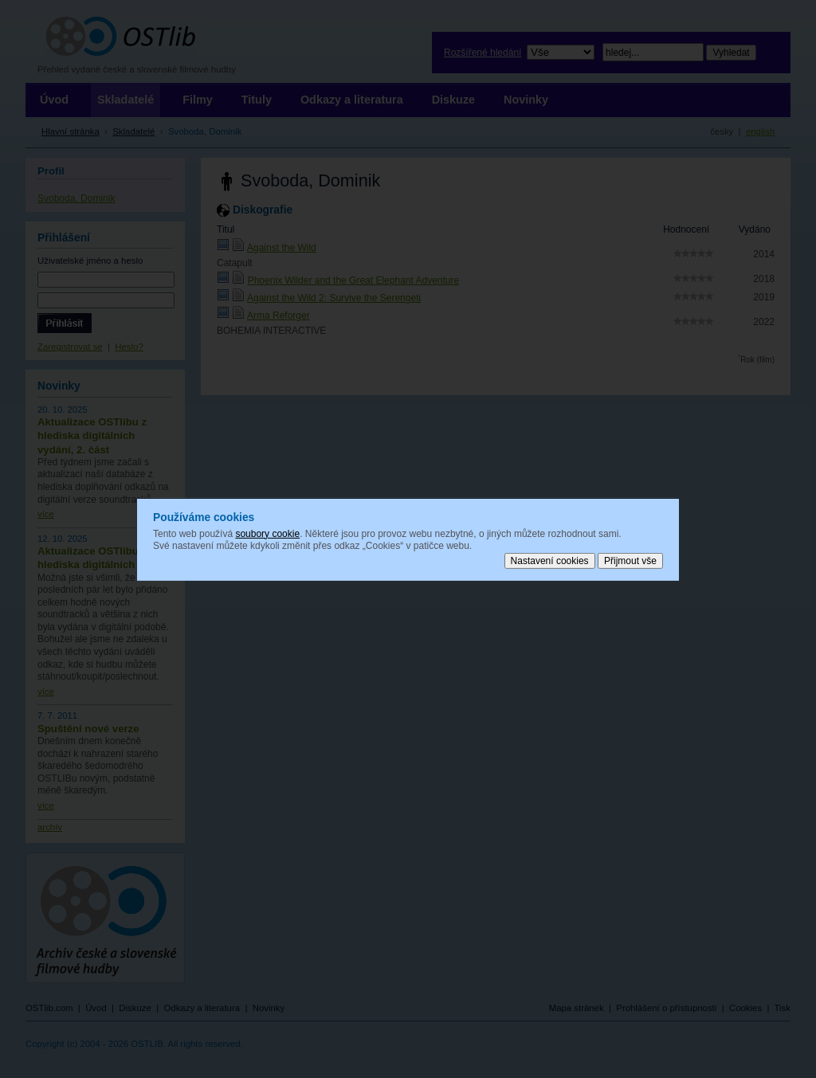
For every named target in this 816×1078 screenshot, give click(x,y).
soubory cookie (267, 533)
